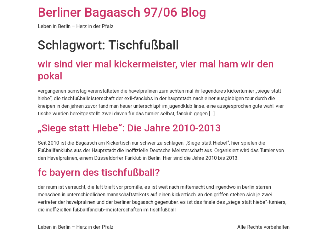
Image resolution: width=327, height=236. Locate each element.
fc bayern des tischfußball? (99, 172)
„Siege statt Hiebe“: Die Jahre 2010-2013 (129, 128)
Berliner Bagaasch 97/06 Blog (122, 12)
